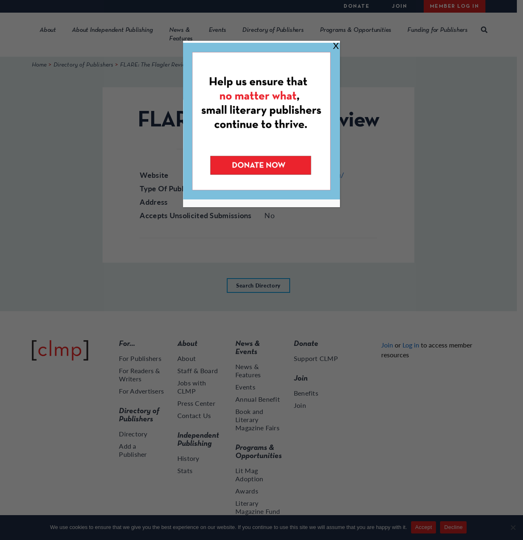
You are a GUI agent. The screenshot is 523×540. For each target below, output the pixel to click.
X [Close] (336, 45)
